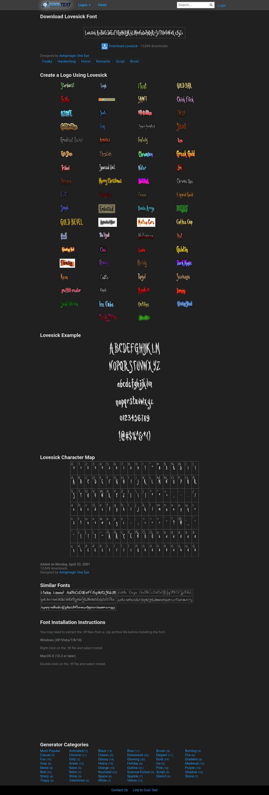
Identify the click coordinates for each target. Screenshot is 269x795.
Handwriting (67, 61)
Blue (133, 751)
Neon (75, 768)
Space (105, 776)
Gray (45, 763)
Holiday (135, 763)
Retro (75, 772)
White (104, 780)
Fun (45, 759)
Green (76, 763)
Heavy (105, 763)
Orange (106, 768)
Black (105, 751)
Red (46, 772)
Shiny (75, 776)
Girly (74, 759)
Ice (160, 763)
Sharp (46, 776)
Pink (162, 768)
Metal (46, 768)
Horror (86, 61)
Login (222, 6)
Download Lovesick (119, 46)
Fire (190, 755)
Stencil (163, 776)
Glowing (136, 759)
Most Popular (50, 751)
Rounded (107, 772)
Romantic (103, 61)
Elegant (164, 755)
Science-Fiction (140, 772)
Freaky (47, 61)
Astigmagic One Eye (74, 56)
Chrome (78, 755)
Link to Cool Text (145, 790)
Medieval (194, 763)
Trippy (47, 780)
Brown (163, 751)
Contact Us (119, 790)
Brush (134, 61)
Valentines (79, 780)
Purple (192, 768)
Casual (47, 755)
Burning (193, 751)
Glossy (106, 759)
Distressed (138, 755)
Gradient (193, 759)
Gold (162, 759)
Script (120, 61)
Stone (191, 776)
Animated (78, 751)
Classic (105, 755)
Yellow (135, 780)
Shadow (194, 772)
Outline (135, 768)
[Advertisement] (20, 76)
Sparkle (134, 776)
